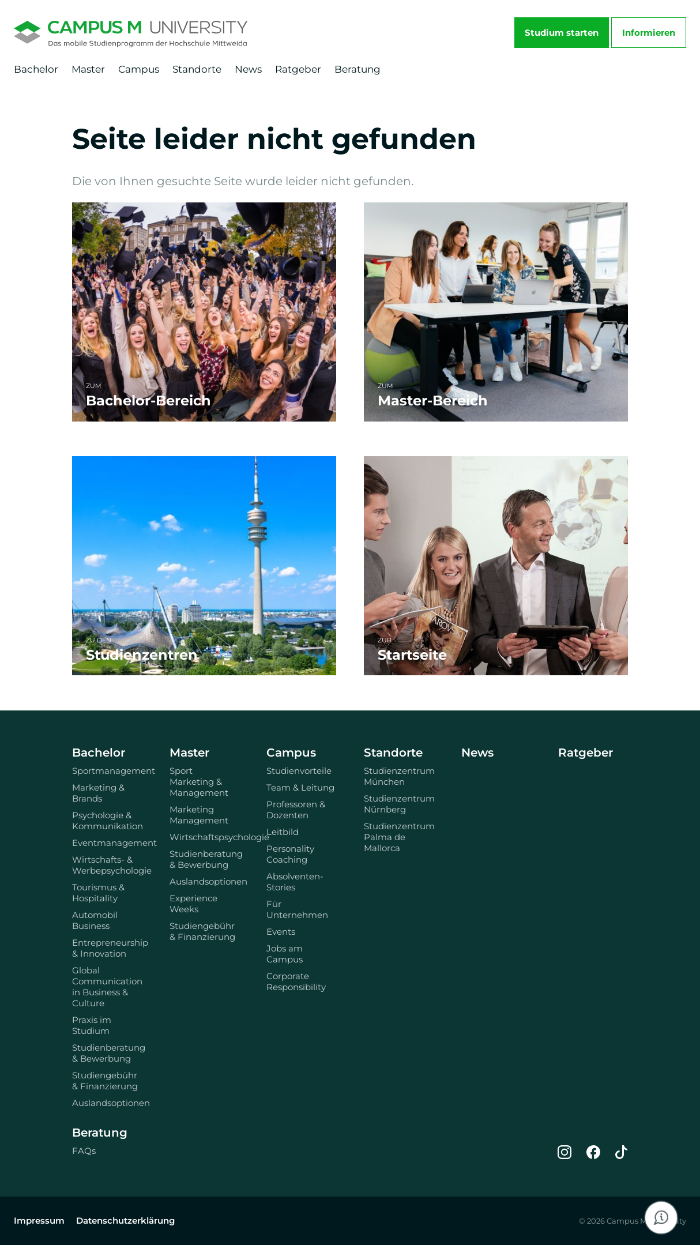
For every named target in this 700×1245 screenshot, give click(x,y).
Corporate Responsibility (296, 981)
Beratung (357, 69)
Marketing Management (199, 815)
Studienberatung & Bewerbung (107, 1053)
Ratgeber (298, 69)
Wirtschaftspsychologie (204, 837)
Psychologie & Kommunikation (107, 821)
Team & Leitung (300, 787)
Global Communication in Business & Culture (107, 987)
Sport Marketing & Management (199, 781)
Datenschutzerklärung (125, 1220)
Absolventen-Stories (294, 882)
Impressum (39, 1220)
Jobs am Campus (284, 954)
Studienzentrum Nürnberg (399, 804)
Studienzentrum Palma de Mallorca (399, 837)
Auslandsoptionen (107, 1102)
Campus (138, 69)
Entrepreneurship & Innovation (107, 948)
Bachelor (36, 69)
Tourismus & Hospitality (98, 893)
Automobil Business (95, 920)
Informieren (648, 32)
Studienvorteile (299, 770)
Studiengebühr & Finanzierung (105, 1081)
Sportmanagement (107, 770)
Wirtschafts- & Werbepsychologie (107, 865)
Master (88, 69)
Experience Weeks (193, 904)
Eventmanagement (107, 842)
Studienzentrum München (399, 776)
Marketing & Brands (98, 793)
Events (280, 931)
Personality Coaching (290, 854)
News (248, 69)
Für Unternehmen (297, 909)
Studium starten (562, 32)
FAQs (84, 1150)
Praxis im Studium (91, 1025)
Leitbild (282, 831)
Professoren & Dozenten (295, 810)
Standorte (196, 69)
